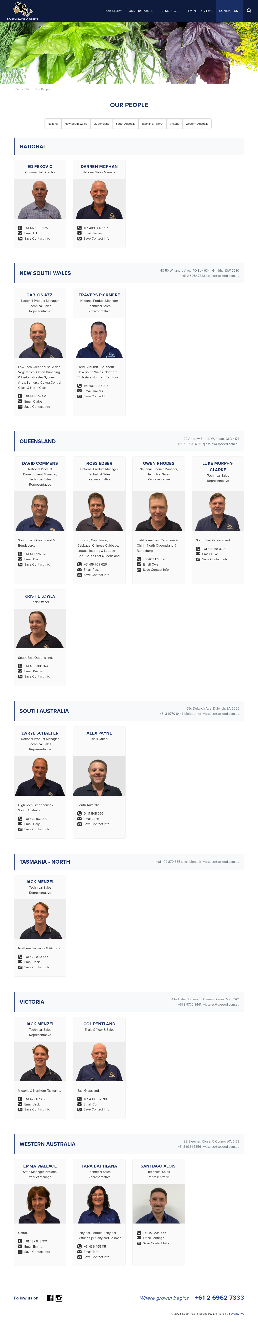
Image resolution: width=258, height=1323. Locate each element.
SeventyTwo (236, 1314)
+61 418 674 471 (35, 396)
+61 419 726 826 (35, 554)
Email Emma (33, 1246)
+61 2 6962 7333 (219, 1297)
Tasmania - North (152, 124)
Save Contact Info (37, 238)
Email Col (90, 1104)
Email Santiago (153, 1238)
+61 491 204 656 (154, 1232)
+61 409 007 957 (96, 228)
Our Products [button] (141, 11)
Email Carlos (33, 401)
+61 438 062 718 (95, 1099)
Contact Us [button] (228, 11)
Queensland (101, 124)
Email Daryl (32, 824)
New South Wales (76, 124)
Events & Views (200, 11)
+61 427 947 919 (35, 1241)
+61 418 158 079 (213, 548)
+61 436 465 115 (95, 1246)
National (53, 124)
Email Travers (93, 391)
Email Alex (91, 818)
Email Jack (32, 962)
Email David (32, 559)
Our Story (113, 11)
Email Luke (210, 554)
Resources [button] (170, 11)
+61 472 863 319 (35, 818)
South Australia (125, 124)
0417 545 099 (93, 813)
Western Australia (197, 124)
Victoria (174, 124)
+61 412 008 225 (36, 228)
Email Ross (91, 569)
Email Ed (30, 233)
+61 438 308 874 (36, 666)
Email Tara (91, 1251)
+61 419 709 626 (95, 564)
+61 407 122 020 (154, 559)
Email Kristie (33, 671)
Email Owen (151, 564)
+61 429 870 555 (36, 956)
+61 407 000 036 (96, 385)
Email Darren (93, 233)
